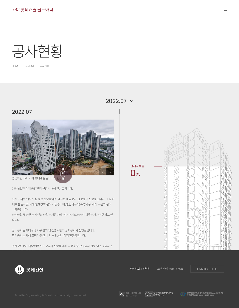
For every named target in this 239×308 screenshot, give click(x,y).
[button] (110, 171)
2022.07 (116, 101)
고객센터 (170, 268)
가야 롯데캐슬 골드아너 (32, 9)
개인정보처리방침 (139, 268)
